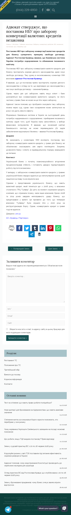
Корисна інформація (13, 379)
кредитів (50, 44)
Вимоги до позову (12, 375)
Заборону (36, 44)
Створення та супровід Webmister (35, 510)
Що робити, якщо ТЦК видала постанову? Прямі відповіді (29, 439)
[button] (36, 16)
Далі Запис (54, 249)
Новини (8, 44)
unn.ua (18, 214)
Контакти (8, 384)
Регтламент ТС (10, 360)
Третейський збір (11, 370)
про (15, 46)
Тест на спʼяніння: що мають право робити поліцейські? (28, 403)
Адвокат (22, 44)
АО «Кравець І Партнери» (17, 218)
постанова (9, 46)
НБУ (55, 44)
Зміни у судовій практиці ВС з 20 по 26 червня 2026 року (28, 446)
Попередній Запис (20, 249)
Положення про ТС (12, 365)
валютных (29, 44)
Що (25, 46)
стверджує (20, 46)
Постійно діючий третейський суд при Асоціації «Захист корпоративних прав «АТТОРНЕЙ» (35, 3)
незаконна (60, 44)
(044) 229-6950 (26, 10)
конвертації (43, 44)
